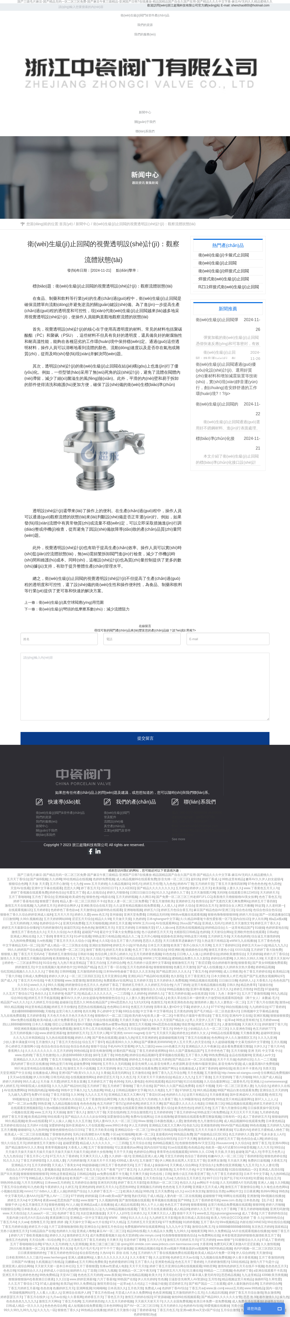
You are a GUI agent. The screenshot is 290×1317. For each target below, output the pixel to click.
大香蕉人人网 (77, 1147)
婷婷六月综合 (248, 914)
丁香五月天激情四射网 (230, 884)
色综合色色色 (79, 1046)
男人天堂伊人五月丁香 (204, 1020)
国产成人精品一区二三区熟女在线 (64, 945)
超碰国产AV (90, 932)
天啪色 (49, 1011)
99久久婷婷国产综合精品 (24, 950)
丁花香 (91, 1270)
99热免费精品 (217, 1055)
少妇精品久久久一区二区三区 (208, 1029)
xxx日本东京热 (195, 1191)
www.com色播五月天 (169, 1046)
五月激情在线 (141, 1073)
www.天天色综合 (14, 1213)
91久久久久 (11, 1160)
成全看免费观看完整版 (236, 1046)
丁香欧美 (51, 971)
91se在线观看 (177, 1147)
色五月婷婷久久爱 (241, 1134)
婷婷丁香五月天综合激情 (246, 1292)
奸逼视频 (126, 1248)
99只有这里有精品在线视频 (33, 1068)
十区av (115, 1134)
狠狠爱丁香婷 (49, 901)
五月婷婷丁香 (96, 1086)
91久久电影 (156, 1090)
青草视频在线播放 (163, 1200)
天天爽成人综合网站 (183, 1165)
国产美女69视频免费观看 (269, 963)
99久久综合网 (146, 1139)
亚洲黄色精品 (164, 1262)
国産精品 (281, 1227)
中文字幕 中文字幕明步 (156, 1011)
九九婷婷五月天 (45, 905)
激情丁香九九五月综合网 (169, 1073)
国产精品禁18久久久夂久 (173, 971)
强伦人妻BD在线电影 (86, 1059)
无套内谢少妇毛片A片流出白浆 (27, 1218)
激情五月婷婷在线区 (138, 1297)
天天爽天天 (114, 1240)
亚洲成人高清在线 (271, 1169)
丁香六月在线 (142, 1086)
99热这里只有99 (61, 1064)
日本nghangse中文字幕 (163, 919)
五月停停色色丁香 (217, 1051)
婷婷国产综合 (76, 1191)
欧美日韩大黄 (111, 1178)
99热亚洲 (44, 1103)
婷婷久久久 (57, 1235)
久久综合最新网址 (216, 1081)
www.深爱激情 (75, 980)
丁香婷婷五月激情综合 (60, 954)
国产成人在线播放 (209, 967)
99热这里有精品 (233, 879)
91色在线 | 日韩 (160, 1174)
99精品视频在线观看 (203, 980)
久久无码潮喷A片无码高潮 (238, 1182)
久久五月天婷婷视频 (119, 1301)
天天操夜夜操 (218, 1094)
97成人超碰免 (49, 1283)
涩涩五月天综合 (82, 919)
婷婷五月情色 (243, 989)
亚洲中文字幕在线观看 (46, 888)
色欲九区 (192, 1125)
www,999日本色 (116, 1125)
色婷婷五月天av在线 (184, 1257)
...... (106, 835)
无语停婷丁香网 (134, 1240)
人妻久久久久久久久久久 (111, 1257)
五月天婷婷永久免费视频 (170, 980)
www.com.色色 (231, 1200)
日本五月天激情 (158, 945)
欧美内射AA (137, 1015)
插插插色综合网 (196, 950)
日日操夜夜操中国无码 (262, 1108)
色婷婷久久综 (65, 1231)
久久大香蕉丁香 (140, 1257)
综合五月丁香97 (93, 1042)
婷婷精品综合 (214, 927)
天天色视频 (195, 1073)
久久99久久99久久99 (248, 958)
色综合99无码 (166, 1139)
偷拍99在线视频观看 (185, 1297)
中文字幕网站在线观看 (212, 1169)
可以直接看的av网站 (128, 1147)
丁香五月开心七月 (35, 1156)
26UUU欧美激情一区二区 (26, 1248)
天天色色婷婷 (240, 936)
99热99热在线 (10, 1182)
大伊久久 (260, 1046)
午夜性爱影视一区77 (217, 919)
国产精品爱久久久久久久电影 (183, 1103)
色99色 (118, 1081)
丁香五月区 (220, 1015)
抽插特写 (261, 1279)
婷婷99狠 (215, 971)
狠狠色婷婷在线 (275, 1156)
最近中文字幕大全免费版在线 (120, 932)
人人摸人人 (168, 905)
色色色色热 (87, 1103)
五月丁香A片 (209, 1222)
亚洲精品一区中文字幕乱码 (88, 1218)
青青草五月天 (63, 936)
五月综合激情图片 (139, 1112)
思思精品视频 (230, 1275)
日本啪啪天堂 (145, 927)
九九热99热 (40, 1130)
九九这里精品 (250, 1275)
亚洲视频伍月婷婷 (149, 1187)
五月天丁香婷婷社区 (226, 945)
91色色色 (169, 954)
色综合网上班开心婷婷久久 (113, 954)
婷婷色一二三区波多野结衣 (22, 963)
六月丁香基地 (106, 1279)
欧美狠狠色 (60, 958)
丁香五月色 (199, 971)
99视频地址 (20, 1099)
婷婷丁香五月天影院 (132, 1182)
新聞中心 (83, 224)
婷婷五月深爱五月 (207, 1024)
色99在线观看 (154, 1081)
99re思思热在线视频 (166, 1024)
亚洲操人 (256, 1081)
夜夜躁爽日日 (59, 1218)
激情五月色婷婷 (16, 1240)
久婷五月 (71, 1187)
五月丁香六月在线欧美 (262, 1002)
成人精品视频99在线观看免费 (136, 879)
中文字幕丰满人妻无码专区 (201, 1275)
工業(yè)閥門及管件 (117, 830)
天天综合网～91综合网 (44, 1240)
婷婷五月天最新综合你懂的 (20, 927)
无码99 (221, 892)
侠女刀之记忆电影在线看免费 (137, 1068)
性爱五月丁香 (75, 892)
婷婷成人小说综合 (56, 1270)
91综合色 (49, 963)
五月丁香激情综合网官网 (99, 1099)
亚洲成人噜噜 (85, 1231)
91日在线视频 (192, 1081)
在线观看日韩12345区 (243, 892)
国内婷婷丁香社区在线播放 (29, 1064)
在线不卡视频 (205, 1086)
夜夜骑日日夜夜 (43, 1279)
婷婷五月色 (202, 1108)
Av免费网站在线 (209, 1235)
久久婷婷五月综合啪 (44, 1002)
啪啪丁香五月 (280, 1231)
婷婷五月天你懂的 (63, 1007)
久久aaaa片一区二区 (41, 1213)
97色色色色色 (257, 884)
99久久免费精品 (219, 1231)
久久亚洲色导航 (240, 1029)
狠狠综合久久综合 (152, 989)
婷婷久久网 (82, 1037)
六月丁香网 (228, 1209)
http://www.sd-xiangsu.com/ (240, 1073)
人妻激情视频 (231, 1024)
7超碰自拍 (265, 985)
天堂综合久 (206, 1165)
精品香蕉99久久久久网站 (123, 1042)
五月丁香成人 (144, 1165)
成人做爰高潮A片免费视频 (260, 1064)
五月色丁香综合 (42, 897)
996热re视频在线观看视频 (188, 914)
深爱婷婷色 (56, 1125)
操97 (96, 1055)
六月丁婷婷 (181, 985)
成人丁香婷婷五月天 (256, 1116)
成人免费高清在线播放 (247, 1301)
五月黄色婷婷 (183, 1011)
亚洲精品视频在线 (146, 1248)
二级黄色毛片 (239, 1081)
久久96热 (77, 1094)
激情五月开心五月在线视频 (91, 1029)
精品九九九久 (277, 945)
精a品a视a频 (277, 919)
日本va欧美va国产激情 (114, 1196)
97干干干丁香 (109, 1248)
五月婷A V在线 (37, 1125)
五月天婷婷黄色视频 (147, 954)
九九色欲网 (95, 1090)
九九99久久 (181, 1231)
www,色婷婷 (23, 1055)
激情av (284, 1002)
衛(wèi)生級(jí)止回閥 (74, 286)
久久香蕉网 (75, 1297)
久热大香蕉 (125, 1099)
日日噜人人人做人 (189, 954)
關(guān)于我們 (46, 830)
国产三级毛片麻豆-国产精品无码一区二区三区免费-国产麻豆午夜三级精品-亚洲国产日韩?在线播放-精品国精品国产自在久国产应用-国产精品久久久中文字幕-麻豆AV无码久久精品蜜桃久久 (145, 1)
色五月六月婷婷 (146, 1099)
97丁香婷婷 (277, 1007)
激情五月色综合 (112, 1227)
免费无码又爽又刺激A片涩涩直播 (236, 1244)
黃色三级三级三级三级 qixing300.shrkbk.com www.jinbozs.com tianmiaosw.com (143, 1244)
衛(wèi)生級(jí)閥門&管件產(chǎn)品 (60, 813)
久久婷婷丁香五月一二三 (104, 1191)
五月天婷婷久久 (171, 1306)
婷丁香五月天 (90, 888)
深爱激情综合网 (118, 1116)
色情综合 (202, 901)
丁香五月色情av (102, 1292)
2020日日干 (109, 888)
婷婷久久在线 (281, 1086)
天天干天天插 (122, 1152)
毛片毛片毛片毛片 (86, 1248)
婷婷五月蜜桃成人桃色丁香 (270, 1130)
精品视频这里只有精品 (237, 1279)
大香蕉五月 (278, 1160)
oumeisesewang (275, 1081)
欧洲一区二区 (145, 1134)
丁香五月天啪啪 (60, 1059)
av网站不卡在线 (207, 1182)
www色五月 (205, 1213)
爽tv (94, 941)
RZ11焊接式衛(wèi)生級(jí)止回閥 (228, 287)
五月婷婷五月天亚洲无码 (144, 1222)
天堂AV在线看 (20, 888)
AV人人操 (72, 1204)
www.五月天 (42, 1112)
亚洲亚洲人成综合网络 (17, 1266)
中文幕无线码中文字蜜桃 (252, 1042)
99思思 (258, 989)
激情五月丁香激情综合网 (242, 1187)
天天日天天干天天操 (244, 1112)
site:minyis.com (149, 1235)
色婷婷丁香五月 (68, 1213)
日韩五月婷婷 (161, 1059)
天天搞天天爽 (236, 1160)
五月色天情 (135, 1288)
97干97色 (217, 1007)
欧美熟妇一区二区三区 (162, 1182)
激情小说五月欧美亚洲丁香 (190, 1174)
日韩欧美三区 (214, 1103)
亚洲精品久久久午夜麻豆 (202, 1046)
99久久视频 (55, 985)
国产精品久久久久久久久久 (155, 888)
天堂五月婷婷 (124, 927)
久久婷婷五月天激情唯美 (155, 1169)
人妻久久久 (234, 888)
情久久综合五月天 (13, 1143)
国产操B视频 (38, 879)
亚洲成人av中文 (263, 1055)
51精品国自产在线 (42, 1231)
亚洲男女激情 (216, 1160)
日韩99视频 (67, 971)
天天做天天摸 (121, 919)
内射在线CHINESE (253, 1222)
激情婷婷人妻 (203, 1002)
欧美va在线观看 (36, 1121)
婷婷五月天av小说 (254, 945)
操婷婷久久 (77, 1270)
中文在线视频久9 (47, 967)
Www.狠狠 (145, 1121)
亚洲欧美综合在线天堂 (96, 905)
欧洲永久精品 (132, 1191)
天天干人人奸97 (118, 1213)
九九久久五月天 (96, 1094)
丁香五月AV (8, 1222)
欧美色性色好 (184, 1108)
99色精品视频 (131, 1178)
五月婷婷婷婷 (162, 1112)
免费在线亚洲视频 (228, 1165)
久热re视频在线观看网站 (60, 1108)
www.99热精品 (254, 1288)
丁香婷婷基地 (146, 1310)
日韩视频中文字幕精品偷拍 (259, 1011)
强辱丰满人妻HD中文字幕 (171, 1007)
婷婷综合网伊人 (68, 905)
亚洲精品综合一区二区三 (132, 1130)
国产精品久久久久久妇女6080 (85, 1116)
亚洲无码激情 (279, 1209)
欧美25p (66, 1283)
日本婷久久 (138, 1213)
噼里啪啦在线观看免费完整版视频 (198, 1116)
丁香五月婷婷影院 (33, 1160)
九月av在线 (58, 1297)
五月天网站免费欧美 (93, 1262)
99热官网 (209, 1266)
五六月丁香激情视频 (255, 993)
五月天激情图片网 (203, 892)
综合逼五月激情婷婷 (265, 936)
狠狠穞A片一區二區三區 (111, 1015)
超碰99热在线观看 (109, 910)
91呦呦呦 (99, 1288)
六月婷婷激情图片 (217, 1262)
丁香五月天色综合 (68, 1042)
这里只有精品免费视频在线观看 (229, 1204)
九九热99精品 (279, 1174)
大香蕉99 (206, 1244)
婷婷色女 (182, 1033)
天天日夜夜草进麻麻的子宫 (181, 941)
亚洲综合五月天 (206, 905)
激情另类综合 (106, 1283)
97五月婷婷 (207, 1240)
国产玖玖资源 (10, 1174)
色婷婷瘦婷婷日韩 (121, 1262)
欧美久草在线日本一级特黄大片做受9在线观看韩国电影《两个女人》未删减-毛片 (223, 998)
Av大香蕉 (73, 932)
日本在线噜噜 (163, 1116)
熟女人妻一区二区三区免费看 (128, 901)
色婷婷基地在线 (276, 927)
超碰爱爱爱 (70, 1143)
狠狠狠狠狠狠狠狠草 (34, 1174)
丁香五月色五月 (167, 1310)
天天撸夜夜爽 (249, 1033)
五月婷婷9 (56, 993)
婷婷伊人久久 (200, 1007)
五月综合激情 (229, 1310)
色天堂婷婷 (130, 1235)
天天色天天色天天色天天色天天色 (70, 1015)
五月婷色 (182, 888)
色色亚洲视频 (162, 1292)
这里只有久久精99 (68, 1011)
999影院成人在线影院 (35, 1086)
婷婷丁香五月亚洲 (14, 1116)
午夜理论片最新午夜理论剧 (191, 1015)
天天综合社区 (172, 1275)
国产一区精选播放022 (274, 914)
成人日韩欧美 (232, 971)
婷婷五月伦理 (152, 884)
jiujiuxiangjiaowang (227, 1213)
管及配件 (110, 817)
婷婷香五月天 (93, 1297)
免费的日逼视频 (258, 1160)
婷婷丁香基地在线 (25, 901)
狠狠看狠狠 (198, 1204)
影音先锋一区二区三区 (173, 879)
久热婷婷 (139, 919)
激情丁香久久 (76, 1112)
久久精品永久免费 (159, 1231)
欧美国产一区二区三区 (85, 1178)
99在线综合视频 (278, 1222)
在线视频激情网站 (82, 1077)
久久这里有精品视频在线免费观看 (136, 905)
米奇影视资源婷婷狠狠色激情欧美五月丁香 (250, 1235)
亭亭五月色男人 (273, 1152)
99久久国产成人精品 (267, 1077)
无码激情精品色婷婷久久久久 (33, 1139)
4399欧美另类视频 (274, 1275)
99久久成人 (30, 1081)
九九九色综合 (12, 1156)
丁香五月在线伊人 (36, 1297)
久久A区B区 (127, 888)
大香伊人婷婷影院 (79, 989)
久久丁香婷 (44, 936)
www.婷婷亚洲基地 (52, 1033)
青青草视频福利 (55, 1147)
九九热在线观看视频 (59, 1037)
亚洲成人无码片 (213, 923)
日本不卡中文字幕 (256, 1174)
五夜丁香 (107, 1055)
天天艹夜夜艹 (109, 1169)
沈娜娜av (71, 1262)
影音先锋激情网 (100, 1051)
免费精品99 (58, 989)
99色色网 (121, 1055)
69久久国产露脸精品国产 (186, 1051)
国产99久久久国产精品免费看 (174, 1086)
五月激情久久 (45, 1042)
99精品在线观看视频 (224, 1033)
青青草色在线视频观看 (172, 1152)
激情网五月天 (104, 927)
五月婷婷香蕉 (36, 1015)
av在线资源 (199, 993)
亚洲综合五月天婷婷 (273, 1090)
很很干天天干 (186, 1213)
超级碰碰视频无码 (171, 1037)
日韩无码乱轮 (59, 1077)
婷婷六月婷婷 (12, 1081)
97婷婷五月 (187, 1090)
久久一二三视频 (265, 1059)
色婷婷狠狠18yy (145, 1314)
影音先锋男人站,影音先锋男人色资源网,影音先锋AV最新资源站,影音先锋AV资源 (186, 1064)
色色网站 (217, 1037)
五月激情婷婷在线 (89, 971)
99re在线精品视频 (134, 1275)
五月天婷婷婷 (19, 923)
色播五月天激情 (184, 967)
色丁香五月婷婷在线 (257, 971)
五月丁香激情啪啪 (100, 1147)
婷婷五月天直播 (120, 923)
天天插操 (59, 1112)
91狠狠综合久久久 (247, 1240)
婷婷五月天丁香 (228, 1139)
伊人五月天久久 (221, 989)
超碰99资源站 (269, 1033)
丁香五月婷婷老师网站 (151, 1051)
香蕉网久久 (15, 1051)
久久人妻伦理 (268, 1165)
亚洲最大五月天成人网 (207, 1187)
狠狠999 (258, 1204)
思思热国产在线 (68, 1200)
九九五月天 (250, 1165)
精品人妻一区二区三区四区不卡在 (83, 901)
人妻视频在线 (50, 1169)
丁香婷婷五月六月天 (171, 1270)
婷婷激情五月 (24, 967)
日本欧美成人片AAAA (36, 1209)
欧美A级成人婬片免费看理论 (56, 1020)
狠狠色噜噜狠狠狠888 (222, 914)
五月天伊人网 (99, 1033)
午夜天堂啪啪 (54, 980)
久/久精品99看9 (190, 919)
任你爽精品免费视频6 (275, 1073)
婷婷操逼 (91, 1196)
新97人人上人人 (266, 1099)
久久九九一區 (46, 1310)
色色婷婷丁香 (242, 1270)
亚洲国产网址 (167, 1068)
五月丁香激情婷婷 (271, 1257)
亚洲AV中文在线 (240, 1015)
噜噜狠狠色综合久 (111, 998)
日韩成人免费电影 (35, 976)
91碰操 (259, 927)
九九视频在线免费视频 (215, 1257)
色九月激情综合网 (209, 1121)
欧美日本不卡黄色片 (247, 1068)
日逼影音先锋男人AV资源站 (187, 1279)
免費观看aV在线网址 (117, 980)
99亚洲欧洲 (175, 950)
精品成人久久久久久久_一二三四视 (105, 993)
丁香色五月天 (113, 1297)
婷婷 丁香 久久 (253, 1218)
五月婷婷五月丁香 (100, 1081)
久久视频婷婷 (108, 1200)
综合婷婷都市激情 (224, 963)
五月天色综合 (152, 1178)
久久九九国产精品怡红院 (68, 1086)
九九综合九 (262, 1086)
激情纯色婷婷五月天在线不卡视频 (241, 1266)
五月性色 (214, 1279)
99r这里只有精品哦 (163, 1130)
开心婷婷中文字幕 (109, 1011)
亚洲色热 (52, 1248)
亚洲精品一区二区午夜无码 (136, 1270)
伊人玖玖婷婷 (147, 1279)
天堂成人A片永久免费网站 (133, 1292)
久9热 (34, 923)
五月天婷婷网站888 (57, 919)
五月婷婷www (268, 1020)
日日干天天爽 (187, 1139)
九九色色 (169, 884)
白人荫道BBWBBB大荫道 (73, 1055)
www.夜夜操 (112, 1275)
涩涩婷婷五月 (177, 1283)
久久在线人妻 (56, 1160)
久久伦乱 (137, 1283)
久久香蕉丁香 (167, 1099)
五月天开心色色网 (65, 1209)
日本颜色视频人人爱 (168, 1121)
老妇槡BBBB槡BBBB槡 (27, 1011)
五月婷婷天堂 (204, 884)
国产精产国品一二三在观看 (207, 1283)
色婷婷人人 (246, 980)
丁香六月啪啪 (242, 1077)
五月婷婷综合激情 (83, 1182)
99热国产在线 (126, 1279)
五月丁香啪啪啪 (19, 897)
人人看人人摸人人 (48, 1292)
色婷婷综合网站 (144, 1152)
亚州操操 (116, 914)
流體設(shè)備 (113, 821)
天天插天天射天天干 (148, 1301)
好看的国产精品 (124, 1051)
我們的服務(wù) (46, 821)
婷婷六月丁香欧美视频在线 (29, 1235)
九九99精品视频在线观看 (119, 1209)
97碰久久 (146, 1020)
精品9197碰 (174, 1081)
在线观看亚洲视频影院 (26, 1108)
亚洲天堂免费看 (134, 914)
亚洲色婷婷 (86, 1187)
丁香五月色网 (71, 1301)
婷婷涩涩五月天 (107, 1077)
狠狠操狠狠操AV (19, 1279)
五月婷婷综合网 (270, 1283)
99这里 (259, 905)
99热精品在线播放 (93, 1310)
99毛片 (136, 884)
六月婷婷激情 (76, 1160)
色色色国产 (280, 980)
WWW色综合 (274, 1218)
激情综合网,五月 (203, 1227)
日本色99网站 (112, 1306)
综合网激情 (185, 1130)
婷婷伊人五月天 (200, 888)
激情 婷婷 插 (58, 1222)
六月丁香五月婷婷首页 (226, 1174)
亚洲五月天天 (11, 1275)
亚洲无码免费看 (73, 923)
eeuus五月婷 (234, 1288)
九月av (167, 1178)
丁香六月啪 (13, 976)
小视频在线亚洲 (22, 1112)
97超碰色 (271, 989)
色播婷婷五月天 (63, 1288)
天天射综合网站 (222, 932)
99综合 (279, 1147)
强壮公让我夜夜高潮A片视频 (71, 1024)
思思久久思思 (152, 941)
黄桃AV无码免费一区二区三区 (63, 950)
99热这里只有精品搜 (106, 936)
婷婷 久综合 (186, 905)
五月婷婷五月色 (218, 936)
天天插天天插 (128, 1020)
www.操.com (215, 1288)
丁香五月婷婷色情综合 (62, 1253)
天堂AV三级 (68, 1275)
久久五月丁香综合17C (18, 993)
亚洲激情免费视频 (115, 1059)
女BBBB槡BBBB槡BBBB (233, 1227)
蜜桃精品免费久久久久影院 (190, 958)
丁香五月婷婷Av (184, 1112)
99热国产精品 (86, 967)
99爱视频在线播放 (216, 1306)
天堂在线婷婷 (116, 1112)
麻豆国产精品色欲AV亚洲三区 (214, 910)
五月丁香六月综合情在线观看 (98, 1020)
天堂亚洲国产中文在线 (15, 1073)
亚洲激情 (253, 1196)
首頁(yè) (66, 224)
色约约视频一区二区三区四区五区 (257, 1248)
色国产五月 (72, 993)
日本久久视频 (41, 1024)
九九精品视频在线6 (65, 1103)
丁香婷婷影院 (253, 1156)
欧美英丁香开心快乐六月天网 (191, 945)
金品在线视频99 (240, 1055)
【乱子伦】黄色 (271, 1200)
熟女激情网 (272, 1292)
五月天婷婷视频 (126, 897)
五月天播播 (8, 1130)
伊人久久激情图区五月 (240, 1037)
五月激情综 (212, 1073)
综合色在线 (243, 910)
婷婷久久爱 (82, 914)
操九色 (284, 1297)
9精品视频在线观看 (238, 1103)
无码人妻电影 (134, 1081)
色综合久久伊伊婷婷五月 (23, 1169)
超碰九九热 (126, 1037)
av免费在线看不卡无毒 (112, 1174)
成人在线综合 (95, 892)
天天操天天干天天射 (101, 1160)
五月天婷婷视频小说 (24, 1033)
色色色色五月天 (276, 1266)
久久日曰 (62, 1279)
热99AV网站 (268, 1191)
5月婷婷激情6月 (51, 927)
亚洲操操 (61, 897)
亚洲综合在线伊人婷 (76, 1292)
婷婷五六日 (151, 910)
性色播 (162, 1279)
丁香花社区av (155, 1094)
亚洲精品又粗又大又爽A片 (126, 1094)
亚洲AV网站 (280, 1143)
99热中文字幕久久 (73, 1090)
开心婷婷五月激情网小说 (22, 1046)
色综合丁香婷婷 (195, 1156)
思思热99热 (127, 1187)
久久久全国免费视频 (178, 1301)
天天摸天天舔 (165, 1033)
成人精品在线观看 (126, 1204)
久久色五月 (127, 1077)
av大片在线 (100, 1222)
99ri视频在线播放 (272, 1196)
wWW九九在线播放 (242, 941)
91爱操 (258, 1178)
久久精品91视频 (216, 1292)
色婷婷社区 (245, 1059)
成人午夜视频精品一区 (119, 1139)
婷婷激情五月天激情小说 (44, 1143)
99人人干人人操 (152, 1204)
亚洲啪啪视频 (133, 910)
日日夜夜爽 (251, 1191)
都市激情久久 (268, 1297)
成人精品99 (181, 1209)
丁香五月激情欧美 (161, 901)
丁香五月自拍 (96, 963)
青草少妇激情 (111, 1108)
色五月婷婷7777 (264, 1029)
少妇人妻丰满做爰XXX (18, 1042)
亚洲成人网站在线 (22, 936)
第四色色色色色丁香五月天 (80, 1169)
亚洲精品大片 (20, 1165)
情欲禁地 (187, 1024)
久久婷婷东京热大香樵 (238, 967)
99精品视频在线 (177, 989)
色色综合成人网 (252, 1139)
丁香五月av (197, 1288)
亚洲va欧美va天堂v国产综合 (199, 1310)
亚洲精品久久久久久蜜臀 (30, 1059)
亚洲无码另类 (107, 1182)
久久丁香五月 (79, 958)
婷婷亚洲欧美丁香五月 (156, 1029)
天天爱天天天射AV (277, 958)
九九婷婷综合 (258, 1007)
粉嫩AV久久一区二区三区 (225, 1156)
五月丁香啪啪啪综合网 (25, 1244)
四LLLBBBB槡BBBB (16, 1024)
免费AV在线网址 (141, 1116)
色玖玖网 (89, 1011)
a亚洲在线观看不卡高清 (270, 1270)
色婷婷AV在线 (192, 1306)
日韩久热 (233, 985)
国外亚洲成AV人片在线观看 (248, 1094)
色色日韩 (9, 1270)
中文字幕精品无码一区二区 (21, 945)
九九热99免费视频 (22, 941)
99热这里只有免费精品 (212, 1112)
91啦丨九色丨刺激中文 (224, 993)
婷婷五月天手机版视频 (43, 998)
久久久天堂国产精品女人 (171, 1020)
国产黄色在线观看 (104, 1037)
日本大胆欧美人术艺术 (226, 976)
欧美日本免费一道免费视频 (212, 1301)
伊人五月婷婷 (138, 1125)
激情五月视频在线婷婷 (36, 958)
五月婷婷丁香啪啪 (119, 1086)
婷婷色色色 (30, 1275)
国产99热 (184, 1200)
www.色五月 (99, 914)
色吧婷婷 (208, 1099)
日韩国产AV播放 (23, 1262)
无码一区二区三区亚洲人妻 (234, 1086)
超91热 (195, 879)
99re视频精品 (228, 1222)
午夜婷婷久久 (54, 1187)
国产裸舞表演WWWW (156, 1042)
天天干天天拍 (138, 1266)
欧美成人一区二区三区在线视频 (26, 1134)
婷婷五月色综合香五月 (176, 910)
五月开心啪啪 (150, 936)
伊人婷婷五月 (9, 1086)
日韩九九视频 (107, 1270)
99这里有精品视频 (37, 1007)
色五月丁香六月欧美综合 (149, 950)
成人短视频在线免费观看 (85, 1306)
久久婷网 (55, 879)
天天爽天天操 (138, 1174)
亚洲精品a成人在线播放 (96, 1204)
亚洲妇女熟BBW (100, 945)
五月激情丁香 (148, 1160)
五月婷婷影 (41, 910)
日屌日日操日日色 (142, 892)
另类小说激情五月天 (14, 1231)
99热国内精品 (37, 1090)
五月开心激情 (59, 884)
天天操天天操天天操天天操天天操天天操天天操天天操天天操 (47, 1152)
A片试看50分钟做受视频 (238, 1147)
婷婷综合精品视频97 (143, 1055)
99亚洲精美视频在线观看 (31, 1029)
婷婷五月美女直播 (118, 950)
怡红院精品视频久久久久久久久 (22, 971)
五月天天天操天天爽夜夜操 (213, 1130)
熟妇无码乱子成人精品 (147, 1196)
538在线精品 (239, 1262)
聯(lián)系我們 (45, 835)
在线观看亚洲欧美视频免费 (140, 1108)
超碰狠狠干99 (212, 1196)
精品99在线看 (136, 1231)
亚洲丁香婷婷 (208, 1068)
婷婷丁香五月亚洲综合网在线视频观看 (175, 1266)
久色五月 (59, 1068)
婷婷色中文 (68, 967)
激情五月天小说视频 (81, 1068)
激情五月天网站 (49, 1301)
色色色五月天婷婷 (90, 1275)
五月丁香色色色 (268, 941)
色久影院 (177, 976)
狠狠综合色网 (18, 884)
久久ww (23, 1222)
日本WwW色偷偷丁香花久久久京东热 (128, 971)
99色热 (283, 1191)
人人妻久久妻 (134, 998)
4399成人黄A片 (127, 1160)
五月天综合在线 (140, 1143)
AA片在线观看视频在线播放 (250, 1231)
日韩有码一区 (231, 1116)
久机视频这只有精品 (49, 1262)
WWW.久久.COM (201, 1152)
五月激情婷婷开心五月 (188, 1292)
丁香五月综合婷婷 (13, 1187)
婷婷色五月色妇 (140, 1059)
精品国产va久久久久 (14, 1002)
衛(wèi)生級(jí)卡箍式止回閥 (223, 255)
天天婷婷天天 (269, 892)
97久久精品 (117, 1222)
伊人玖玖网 (259, 919)
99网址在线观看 (234, 1196)
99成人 (109, 1090)
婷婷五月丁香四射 (263, 901)
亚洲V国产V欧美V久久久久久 (79, 1073)
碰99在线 (225, 1068)
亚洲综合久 (92, 1227)
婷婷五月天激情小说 (121, 1310)
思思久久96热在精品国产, (91, 1002)
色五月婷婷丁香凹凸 (111, 1103)
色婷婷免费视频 (103, 879)
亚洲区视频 (261, 1015)
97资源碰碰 (162, 1297)
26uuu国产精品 (189, 923)
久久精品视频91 (119, 884)
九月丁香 (172, 1090)
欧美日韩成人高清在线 (193, 1218)
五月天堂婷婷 (106, 1068)
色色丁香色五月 (270, 897)
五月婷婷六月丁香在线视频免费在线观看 (165, 1253)
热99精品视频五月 (165, 1143)
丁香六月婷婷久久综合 (65, 1099)
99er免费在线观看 (23, 1020)
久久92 (104, 941)
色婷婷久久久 (175, 1094)
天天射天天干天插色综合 (154, 1077)
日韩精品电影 (86, 1174)
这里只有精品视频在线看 (208, 985)
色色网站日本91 (118, 1007)
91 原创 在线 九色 (124, 1253)
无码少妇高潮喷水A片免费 (91, 1134)
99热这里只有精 (195, 936)
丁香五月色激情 (44, 1055)
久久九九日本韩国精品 (28, 1037)
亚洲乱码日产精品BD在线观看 (148, 976)
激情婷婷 (189, 1121)
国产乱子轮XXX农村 (238, 1178)
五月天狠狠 (238, 1051)
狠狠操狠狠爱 (279, 1015)
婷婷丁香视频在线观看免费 (29, 892)
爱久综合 (167, 1108)
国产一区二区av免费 (22, 1103)
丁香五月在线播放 (197, 1037)
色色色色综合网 (55, 1306)
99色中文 (180, 1029)
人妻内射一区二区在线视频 (182, 1196)
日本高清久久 (117, 1288)
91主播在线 (194, 1270)
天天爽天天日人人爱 (88, 1139)
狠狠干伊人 (13, 1204)
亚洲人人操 (265, 1182)
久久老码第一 (275, 905)
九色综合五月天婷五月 (189, 1178)
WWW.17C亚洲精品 (156, 958)
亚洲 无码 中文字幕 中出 (264, 1051)
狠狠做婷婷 (279, 1116)
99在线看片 (55, 1116)
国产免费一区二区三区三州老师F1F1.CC (184, 897)
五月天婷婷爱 (41, 1165)
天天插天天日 (251, 1024)
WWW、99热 (118, 1218)
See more (178, 839)
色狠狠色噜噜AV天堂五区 (196, 1143)
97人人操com (165, 927)
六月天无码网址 (32, 1182)
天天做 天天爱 (38, 884)
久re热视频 (44, 941)
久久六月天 (265, 1147)
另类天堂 (269, 1068)
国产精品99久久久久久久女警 (221, 1297)
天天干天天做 (226, 1059)
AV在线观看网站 (167, 923)
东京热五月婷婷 (262, 1227)
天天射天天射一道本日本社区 (55, 1266)
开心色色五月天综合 (126, 1029)
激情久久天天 (9, 958)
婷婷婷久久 (155, 993)
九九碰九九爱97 (19, 1094)
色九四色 (274, 884)
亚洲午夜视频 (199, 989)
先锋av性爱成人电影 (114, 1266)
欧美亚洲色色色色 (180, 1002)
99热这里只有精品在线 (125, 958)
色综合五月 (272, 1178)
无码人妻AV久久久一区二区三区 (115, 1121)
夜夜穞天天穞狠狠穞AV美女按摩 (235, 897)
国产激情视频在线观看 (134, 1200)
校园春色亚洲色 (171, 936)
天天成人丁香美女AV (66, 1165)
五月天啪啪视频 (97, 923)
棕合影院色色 (89, 1253)
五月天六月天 (63, 914)
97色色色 (139, 945)
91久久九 (162, 892)
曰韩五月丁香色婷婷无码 (116, 1165)
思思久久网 (71, 888)
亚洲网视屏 (84, 1288)
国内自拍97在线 (155, 1147)
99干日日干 (214, 1178)
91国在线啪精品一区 (243, 1169)
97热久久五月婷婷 (54, 1244)
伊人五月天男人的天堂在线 (191, 1042)
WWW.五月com (143, 923)
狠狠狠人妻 (8, 954)
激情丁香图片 (95, 950)
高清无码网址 (120, 1073)
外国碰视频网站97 (21, 1292)
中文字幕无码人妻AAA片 (22, 1196)
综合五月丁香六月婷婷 (125, 941)
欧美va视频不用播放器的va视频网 (184, 1248)
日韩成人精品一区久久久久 (24, 1306)
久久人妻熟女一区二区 (229, 1002)
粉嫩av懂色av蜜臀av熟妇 (110, 1024)
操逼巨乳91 (72, 927)
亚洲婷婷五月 (185, 901)
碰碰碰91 (24, 1130)
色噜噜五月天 (39, 1222)
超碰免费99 (81, 1064)
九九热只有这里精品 (71, 963)
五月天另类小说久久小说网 (30, 989)
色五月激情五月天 (34, 1204)
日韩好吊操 (85, 954)
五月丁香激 (203, 1077)
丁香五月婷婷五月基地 (23, 1288)
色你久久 (41, 993)
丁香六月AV (275, 1046)
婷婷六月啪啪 (275, 1204)
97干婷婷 (77, 1196)
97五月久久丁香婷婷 (64, 1156)
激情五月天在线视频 (19, 905)
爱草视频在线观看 (171, 1055)
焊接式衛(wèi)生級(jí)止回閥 (223, 279)
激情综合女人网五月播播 (236, 905)
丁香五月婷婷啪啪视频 (252, 1209)
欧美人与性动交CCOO (226, 1218)
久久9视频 (282, 1182)
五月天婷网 (183, 1187)
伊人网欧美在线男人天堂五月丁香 (182, 1160)
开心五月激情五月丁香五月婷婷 (83, 1240)
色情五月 (275, 1094)
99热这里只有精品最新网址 (234, 1099)
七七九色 (76, 884)
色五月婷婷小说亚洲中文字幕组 (148, 963)
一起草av (228, 1020)
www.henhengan (54, 1257)
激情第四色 (94, 980)
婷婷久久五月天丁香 (205, 1209)
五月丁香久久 (144, 1262)
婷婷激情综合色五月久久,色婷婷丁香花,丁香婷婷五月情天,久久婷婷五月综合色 (118, 985)
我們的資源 (43, 817)
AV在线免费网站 (15, 1090)
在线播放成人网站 (45, 1073)
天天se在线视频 (21, 1077)
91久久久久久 (138, 1218)
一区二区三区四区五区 (84, 976)
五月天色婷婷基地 (139, 967)
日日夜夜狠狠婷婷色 (31, 1253)
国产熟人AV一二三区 (54, 1196)
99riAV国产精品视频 (234, 1125)
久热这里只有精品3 (214, 941)
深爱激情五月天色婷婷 (109, 989)
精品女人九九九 (183, 1077)
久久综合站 (242, 1143)
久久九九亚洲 (267, 1037)
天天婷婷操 (254, 954)
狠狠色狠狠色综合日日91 (67, 1130)
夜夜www (49, 1200)
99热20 (148, 1191)
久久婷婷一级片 (119, 1156)
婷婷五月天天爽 (151, 1103)
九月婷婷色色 (268, 1112)
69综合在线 (131, 1011)
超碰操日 (66, 1002)
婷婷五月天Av (16, 1200)
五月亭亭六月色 (184, 1169)
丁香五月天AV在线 (30, 980)
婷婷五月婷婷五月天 (267, 1103)
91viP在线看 (82, 936)
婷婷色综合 (57, 892)
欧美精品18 (280, 971)
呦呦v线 (53, 1090)
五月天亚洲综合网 (113, 976)
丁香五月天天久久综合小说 (71, 941)
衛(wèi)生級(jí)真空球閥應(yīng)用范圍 (71, 602)
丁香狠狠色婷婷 (60, 1134)
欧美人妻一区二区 (159, 1015)
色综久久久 (187, 1182)
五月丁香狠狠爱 (87, 1266)
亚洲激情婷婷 (209, 1125)
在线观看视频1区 (20, 910)
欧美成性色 (76, 897)
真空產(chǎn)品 (114, 826)
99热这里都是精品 (62, 1174)
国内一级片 (273, 1288)
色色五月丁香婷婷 (177, 1204)
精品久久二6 (130, 936)
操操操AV (161, 1165)
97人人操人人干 (89, 1108)
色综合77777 (18, 1178)
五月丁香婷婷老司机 (206, 1200)
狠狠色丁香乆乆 (68, 1310)
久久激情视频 (270, 1244)
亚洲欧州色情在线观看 (249, 932)
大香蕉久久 (264, 980)
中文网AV (34, 1200)
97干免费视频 (171, 1222)
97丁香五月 (128, 1169)
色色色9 (168, 1187)
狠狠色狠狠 (56, 1204)
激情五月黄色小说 (220, 950)
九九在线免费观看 (13, 1015)
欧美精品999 (37, 1116)
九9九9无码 (141, 1002)
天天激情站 (87, 910)
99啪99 (96, 1064)
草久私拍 (66, 1248)
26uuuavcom (224, 1143)
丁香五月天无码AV (30, 954)
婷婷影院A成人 (156, 998)
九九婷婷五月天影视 (163, 1218)
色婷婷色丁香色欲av (65, 910)
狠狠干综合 (98, 1046)
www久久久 (38, 985)
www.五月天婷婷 (95, 884)
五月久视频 (278, 1042)
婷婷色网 (132, 1103)
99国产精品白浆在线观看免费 (237, 1090)
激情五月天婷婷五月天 (182, 1240)
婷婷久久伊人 (58, 976)
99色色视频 (257, 1125)
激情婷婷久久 (207, 1139)
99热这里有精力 (247, 1020)
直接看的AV (164, 1134)
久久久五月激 (81, 1121)
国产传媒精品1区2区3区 (210, 1134)
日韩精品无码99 (158, 914)
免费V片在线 (40, 1094)
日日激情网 (10, 919)
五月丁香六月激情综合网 (229, 1108)
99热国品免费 (182, 1134)
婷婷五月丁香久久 (267, 923)
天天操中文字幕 (80, 1222)
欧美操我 (219, 888)
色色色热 (87, 927)
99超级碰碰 (90, 1165)
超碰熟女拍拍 (273, 1301)
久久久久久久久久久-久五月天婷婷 (48, 1051)
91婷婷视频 (191, 1222)
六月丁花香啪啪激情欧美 (65, 1227)
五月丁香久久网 (196, 1055)
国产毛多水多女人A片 (270, 1134)
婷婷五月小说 (122, 945)
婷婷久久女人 (199, 1033)
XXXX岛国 (242, 950)
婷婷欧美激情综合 (232, 954)
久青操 (105, 1073)
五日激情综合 (39, 1099)
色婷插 (204, 932)
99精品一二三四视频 (217, 1270)
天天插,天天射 (224, 1152)
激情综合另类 (215, 1191)
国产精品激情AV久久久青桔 (24, 1147)
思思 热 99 (250, 1297)
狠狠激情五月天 (182, 963)
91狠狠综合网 (10, 1209)
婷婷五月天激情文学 (239, 923)
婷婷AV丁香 (185, 884)
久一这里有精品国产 (239, 927)
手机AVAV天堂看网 (120, 1046)
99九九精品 (278, 993)
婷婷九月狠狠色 (117, 892)
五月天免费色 (164, 1191)
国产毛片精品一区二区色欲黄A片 (216, 1011)
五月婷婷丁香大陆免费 (266, 950)
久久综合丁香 (99, 958)
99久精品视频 (13, 1007)
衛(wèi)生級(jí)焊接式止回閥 (223, 271)
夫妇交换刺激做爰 (92, 1213)
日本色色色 (251, 1200)
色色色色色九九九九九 (21, 1301)
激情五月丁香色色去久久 (28, 932)
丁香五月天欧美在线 (99, 1130)
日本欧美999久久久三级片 (24, 1257)
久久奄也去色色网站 (274, 1187)
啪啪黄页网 (198, 1231)
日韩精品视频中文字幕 (131, 1090)
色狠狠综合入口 (90, 1209)
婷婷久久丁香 (179, 892)
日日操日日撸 (228, 980)
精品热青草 (248, 985)
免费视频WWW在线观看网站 (144, 1227)
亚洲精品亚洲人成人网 (147, 1156)
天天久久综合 (56, 932)
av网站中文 (234, 1191)
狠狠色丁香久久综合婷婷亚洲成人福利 (26, 914)
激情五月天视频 (139, 1024)
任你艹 (150, 1033)
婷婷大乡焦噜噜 (101, 1152)
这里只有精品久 (197, 1094)
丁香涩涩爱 (202, 963)
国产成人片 (8, 980)
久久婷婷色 (138, 993)
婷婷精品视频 (265, 967)
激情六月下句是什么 (264, 1262)
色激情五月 (158, 1002)
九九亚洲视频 (78, 1244)
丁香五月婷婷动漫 (177, 993)
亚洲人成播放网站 (80, 1257)
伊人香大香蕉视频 (244, 1257)
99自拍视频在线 (236, 1007)
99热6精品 (81, 1051)
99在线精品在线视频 (77, 879)
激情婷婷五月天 (77, 1033)
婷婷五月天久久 (107, 1187)
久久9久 (22, 985)
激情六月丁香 (96, 1112)
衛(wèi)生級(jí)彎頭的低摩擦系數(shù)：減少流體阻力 (84, 609)
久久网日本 (146, 897)
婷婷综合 (270, 1139)
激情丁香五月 (261, 1143)
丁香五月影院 (60, 1094)
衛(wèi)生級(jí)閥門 (117, 813)
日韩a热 (272, 932)
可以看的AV (242, 1130)
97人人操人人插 (60, 1121)
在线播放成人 (188, 1068)
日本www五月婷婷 (57, 1182)
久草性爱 (274, 1279)
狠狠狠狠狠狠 (162, 967)
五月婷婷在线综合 (13, 1125)
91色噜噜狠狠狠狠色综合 (179, 1235)
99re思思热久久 (121, 1002)
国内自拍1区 (241, 919)
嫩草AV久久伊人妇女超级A (264, 879)
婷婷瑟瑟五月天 (11, 1297)
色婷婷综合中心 (50, 923)
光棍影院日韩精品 (186, 932)
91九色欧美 (35, 1187)
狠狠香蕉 (244, 963)
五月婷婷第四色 (93, 1301)
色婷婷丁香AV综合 (174, 1288)
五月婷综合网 (116, 963)
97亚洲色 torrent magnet (127, 1033)
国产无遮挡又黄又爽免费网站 (230, 901)
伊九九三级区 (144, 1046)
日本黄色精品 (275, 1121)
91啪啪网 (127, 1134)
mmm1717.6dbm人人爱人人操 (45, 1191)
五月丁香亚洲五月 (197, 976)
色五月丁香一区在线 (111, 967)
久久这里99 (161, 1257)
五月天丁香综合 (17, 879)
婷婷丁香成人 (211, 879)
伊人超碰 (132, 989)
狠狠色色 (92, 897)
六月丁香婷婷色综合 (272, 1213)
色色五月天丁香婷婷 (189, 1262)
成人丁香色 (249, 1213)
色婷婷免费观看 (61, 1029)
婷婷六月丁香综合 (276, 954)
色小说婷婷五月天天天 (156, 932)
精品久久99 (103, 919)
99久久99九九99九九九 (20, 1310)
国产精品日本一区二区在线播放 (193, 1059)
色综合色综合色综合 (267, 910)
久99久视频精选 (31, 919)
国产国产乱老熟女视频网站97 (263, 976)
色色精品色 (196, 1147)
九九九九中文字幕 (178, 1227)
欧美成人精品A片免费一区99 (214, 1253)
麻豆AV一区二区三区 (110, 1231)
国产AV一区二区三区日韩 (141, 1306)
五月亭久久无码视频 (116, 1064)
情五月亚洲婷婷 (146, 1037)
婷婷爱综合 (211, 954)
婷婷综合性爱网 (221, 958)
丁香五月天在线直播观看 (155, 1209)
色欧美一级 (213, 1147)
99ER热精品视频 (220, 1248)
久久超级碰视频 (223, 1042)
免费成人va (152, 1288)
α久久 (179, 1191)
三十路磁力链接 (156, 1283)
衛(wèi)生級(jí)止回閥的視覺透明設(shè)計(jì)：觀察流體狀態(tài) (144, 224)
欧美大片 (155, 1275)
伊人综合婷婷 (245, 1253)
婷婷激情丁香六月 (274, 1024)
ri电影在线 (107, 897)
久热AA (105, 1253)
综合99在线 (18, 998)
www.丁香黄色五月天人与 (261, 888)
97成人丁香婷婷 (272, 1240)
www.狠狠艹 (89, 1200)
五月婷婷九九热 (277, 1125)
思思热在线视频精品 (190, 927)
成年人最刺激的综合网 (242, 1283)
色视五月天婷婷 (141, 1007)
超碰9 (240, 1152)
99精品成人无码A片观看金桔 (48, 1178)
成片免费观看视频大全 (105, 1235)
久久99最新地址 (189, 1099)
